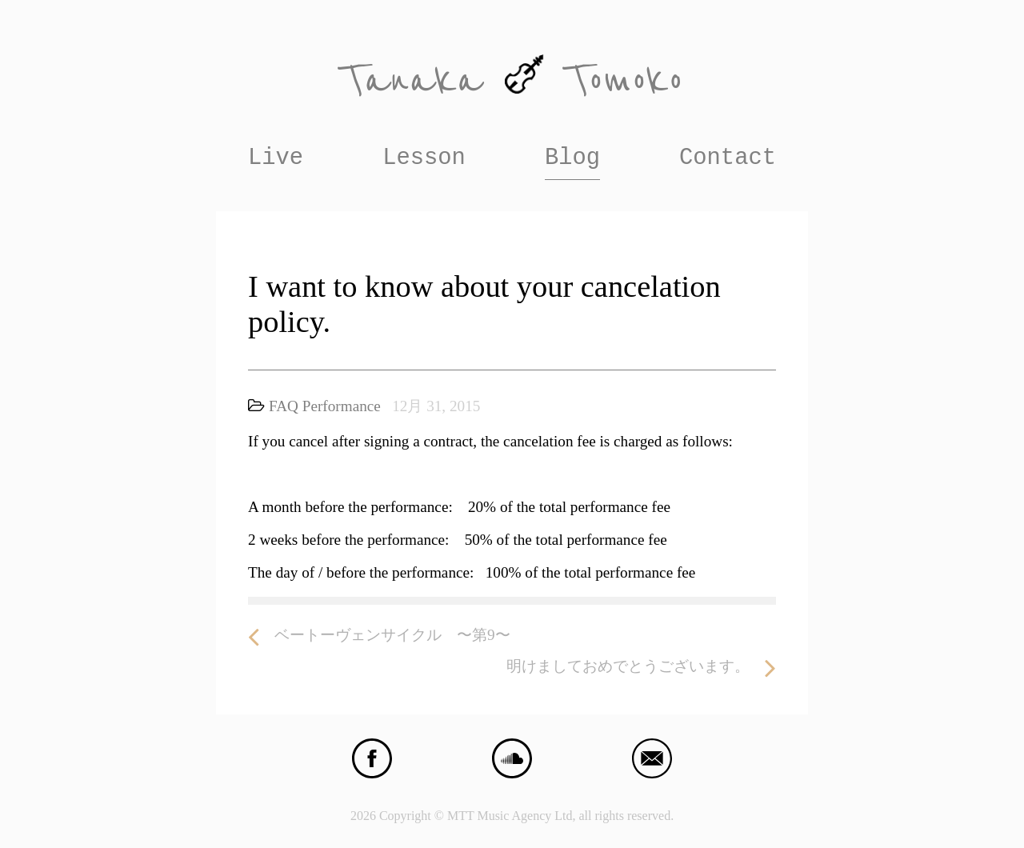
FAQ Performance (325, 406)
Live (275, 158)
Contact (727, 158)
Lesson (424, 158)
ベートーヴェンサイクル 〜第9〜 (379, 636)
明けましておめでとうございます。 (641, 667)
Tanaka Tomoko (512, 80)
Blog (572, 158)
